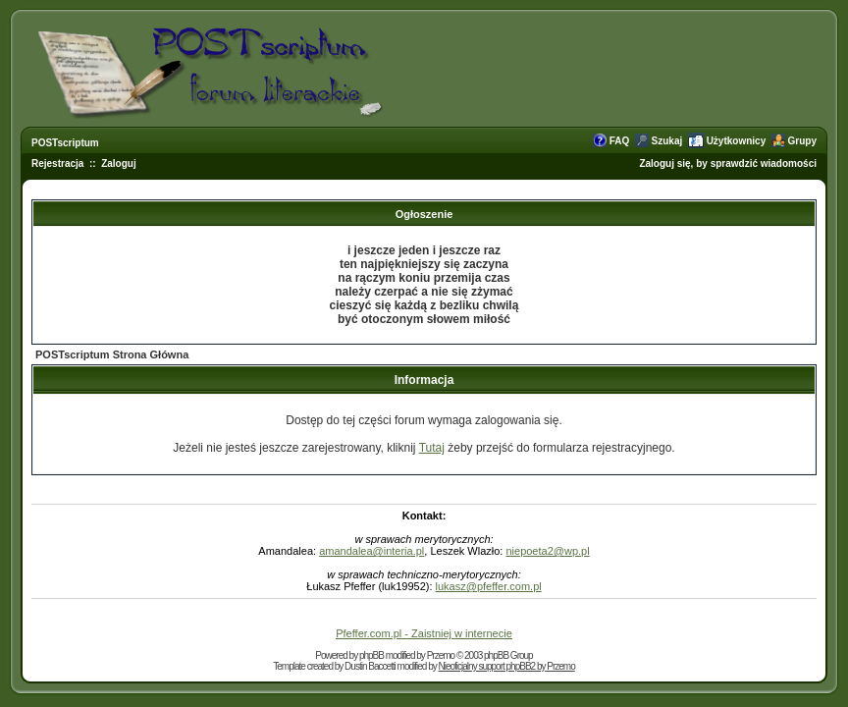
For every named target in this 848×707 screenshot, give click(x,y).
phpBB (371, 655)
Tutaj (432, 448)
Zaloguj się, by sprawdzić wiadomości (728, 163)
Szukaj (667, 141)
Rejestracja (57, 163)
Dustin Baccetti (370, 666)
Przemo (440, 655)
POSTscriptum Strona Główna (111, 354)
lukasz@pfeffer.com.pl (489, 586)
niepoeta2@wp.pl (547, 551)
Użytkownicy (737, 141)
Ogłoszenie (424, 214)
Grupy (802, 141)
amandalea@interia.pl (371, 551)
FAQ (620, 141)
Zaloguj (118, 163)
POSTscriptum (65, 142)
